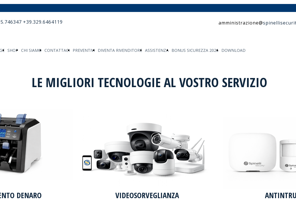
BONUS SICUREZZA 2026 (195, 50)
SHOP (12, 50)
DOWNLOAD (233, 50)
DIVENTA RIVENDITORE (120, 50)
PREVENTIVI (84, 50)
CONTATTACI (57, 50)
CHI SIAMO (31, 50)
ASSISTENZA (157, 50)
